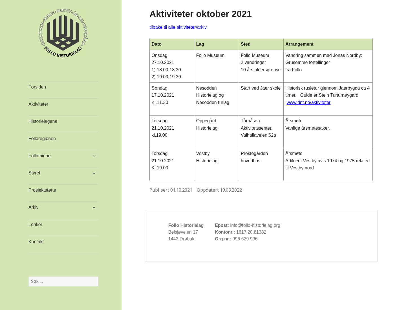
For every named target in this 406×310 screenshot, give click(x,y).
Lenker (35, 224)
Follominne (39, 155)
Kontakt (36, 241)
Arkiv (33, 207)
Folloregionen (42, 138)
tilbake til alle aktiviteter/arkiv (178, 27)
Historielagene (42, 121)
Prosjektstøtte (42, 190)
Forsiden (37, 87)
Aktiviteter (38, 104)
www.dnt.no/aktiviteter (309, 102)
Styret (34, 172)
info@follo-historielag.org (255, 225)
